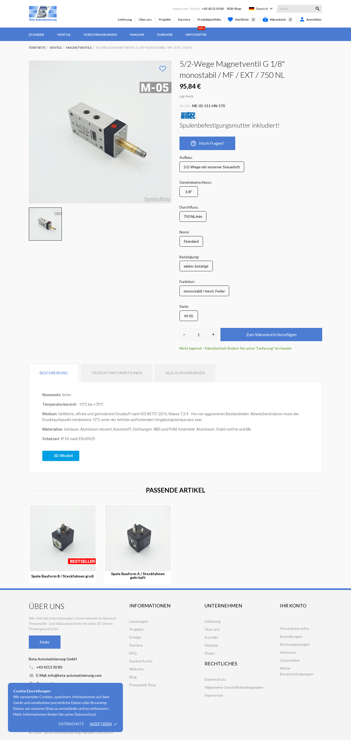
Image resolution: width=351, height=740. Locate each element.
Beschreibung (54, 373)
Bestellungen (291, 636)
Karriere (184, 19)
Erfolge (135, 637)
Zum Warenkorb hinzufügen (271, 334)
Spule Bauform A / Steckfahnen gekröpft (138, 575)
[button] (60, 456)
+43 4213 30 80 (213, 9)
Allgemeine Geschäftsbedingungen (234, 687)
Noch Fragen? (207, 143)
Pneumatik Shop (142, 685)
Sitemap (211, 645)
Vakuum (137, 35)
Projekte (165, 19)
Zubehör (165, 35)
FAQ (133, 653)
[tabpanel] (100, 132)
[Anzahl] (198, 334)
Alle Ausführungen (185, 373)
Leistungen (138, 621)
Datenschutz (71, 724)
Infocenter (196, 32)
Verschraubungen (100, 35)
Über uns (145, 19)
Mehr (45, 641)
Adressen (288, 652)
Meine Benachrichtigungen (296, 671)
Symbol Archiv (141, 661)
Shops (210, 653)
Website (136, 669)
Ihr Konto (293, 605)
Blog (133, 677)
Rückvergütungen (295, 644)
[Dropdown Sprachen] (265, 9)
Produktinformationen (117, 373)
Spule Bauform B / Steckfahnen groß (62, 576)
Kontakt (211, 637)
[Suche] (299, 9)
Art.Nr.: (185, 105)
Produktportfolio (209, 19)
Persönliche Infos (294, 628)
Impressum (214, 695)
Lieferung (125, 19)
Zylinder (36, 35)
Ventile (64, 35)
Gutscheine (289, 660)
